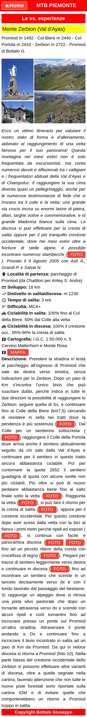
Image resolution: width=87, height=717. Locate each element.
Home (14, 5)
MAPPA (17, 352)
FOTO (76, 254)
